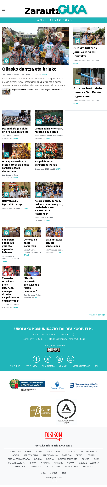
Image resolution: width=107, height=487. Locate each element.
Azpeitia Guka (31, 455)
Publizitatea (48, 366)
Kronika (45, 463)
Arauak (63, 366)
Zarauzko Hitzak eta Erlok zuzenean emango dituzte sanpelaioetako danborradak (10, 289)
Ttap (64, 473)
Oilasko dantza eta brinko (29, 69)
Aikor (28, 451)
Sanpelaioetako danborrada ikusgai (46, 163)
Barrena (67, 455)
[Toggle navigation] (4, 9)
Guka (96, 459)
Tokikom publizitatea (53, 477)
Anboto (72, 451)
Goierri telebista (67, 459)
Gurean (53, 473)
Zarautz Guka (52, 466)
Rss (97, 366)
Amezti (59, 451)
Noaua (70, 463)
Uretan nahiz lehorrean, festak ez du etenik (49, 130)
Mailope (58, 463)
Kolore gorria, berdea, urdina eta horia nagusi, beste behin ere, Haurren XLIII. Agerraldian (49, 207)
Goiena (50, 459)
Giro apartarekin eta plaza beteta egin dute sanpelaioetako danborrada (15, 166)
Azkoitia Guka (50, 455)
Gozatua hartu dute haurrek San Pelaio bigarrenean (87, 92)
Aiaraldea (15, 451)
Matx (43, 473)
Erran (91, 455)
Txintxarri (35, 466)
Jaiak (44, 75)
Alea (49, 451)
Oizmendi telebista (88, 463)
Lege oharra (31, 366)
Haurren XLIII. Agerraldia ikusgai (12, 202)
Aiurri (39, 451)
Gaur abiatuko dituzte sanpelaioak (54, 243)
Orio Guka (19, 466)
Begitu (79, 455)
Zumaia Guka (71, 466)
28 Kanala (88, 466)
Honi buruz (14, 366)
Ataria (16, 455)
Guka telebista (16, 463)
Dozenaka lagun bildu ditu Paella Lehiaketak (15, 130)
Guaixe (85, 459)
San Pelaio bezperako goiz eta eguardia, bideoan (8, 246)
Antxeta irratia (88, 451)
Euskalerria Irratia (19, 459)
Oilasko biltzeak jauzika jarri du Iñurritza (85, 52)
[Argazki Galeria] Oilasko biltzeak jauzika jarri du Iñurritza (36, 90)
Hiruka (32, 463)
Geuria (38, 459)
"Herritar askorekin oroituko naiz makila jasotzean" (31, 285)
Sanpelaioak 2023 (53, 20)
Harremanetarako (80, 366)
